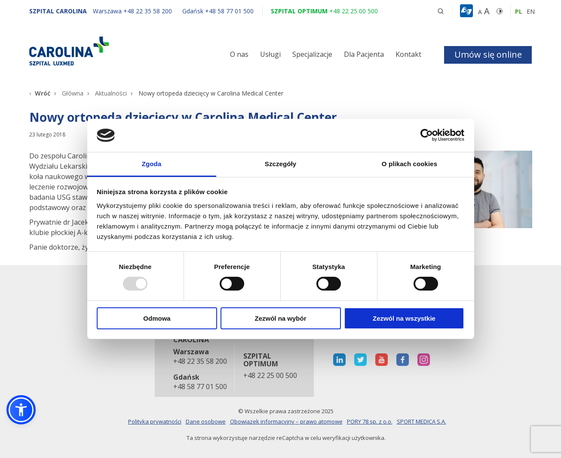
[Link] (108, 50)
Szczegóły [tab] (280, 163)
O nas (239, 54)
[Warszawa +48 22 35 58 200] (133, 11)
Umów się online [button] (488, 54)
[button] (467, 11)
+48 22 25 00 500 (270, 376)
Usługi (270, 54)
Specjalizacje (312, 54)
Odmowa (156, 318)
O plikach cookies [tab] (409, 163)
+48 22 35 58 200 (199, 361)
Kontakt (408, 54)
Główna (72, 93)
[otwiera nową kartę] (339, 359)
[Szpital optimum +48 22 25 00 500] (324, 11)
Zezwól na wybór (280, 318)
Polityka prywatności (154, 421)
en (531, 11)
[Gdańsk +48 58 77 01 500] (214, 11)
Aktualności (111, 93)
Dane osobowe (206, 421)
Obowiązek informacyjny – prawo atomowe (286, 421)
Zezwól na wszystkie (404, 318)
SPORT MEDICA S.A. (421, 421)
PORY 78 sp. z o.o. (369, 421)
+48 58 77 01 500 (199, 387)
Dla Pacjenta (364, 54)
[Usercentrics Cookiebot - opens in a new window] (426, 135)
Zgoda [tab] (152, 163)
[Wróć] (39, 93)
